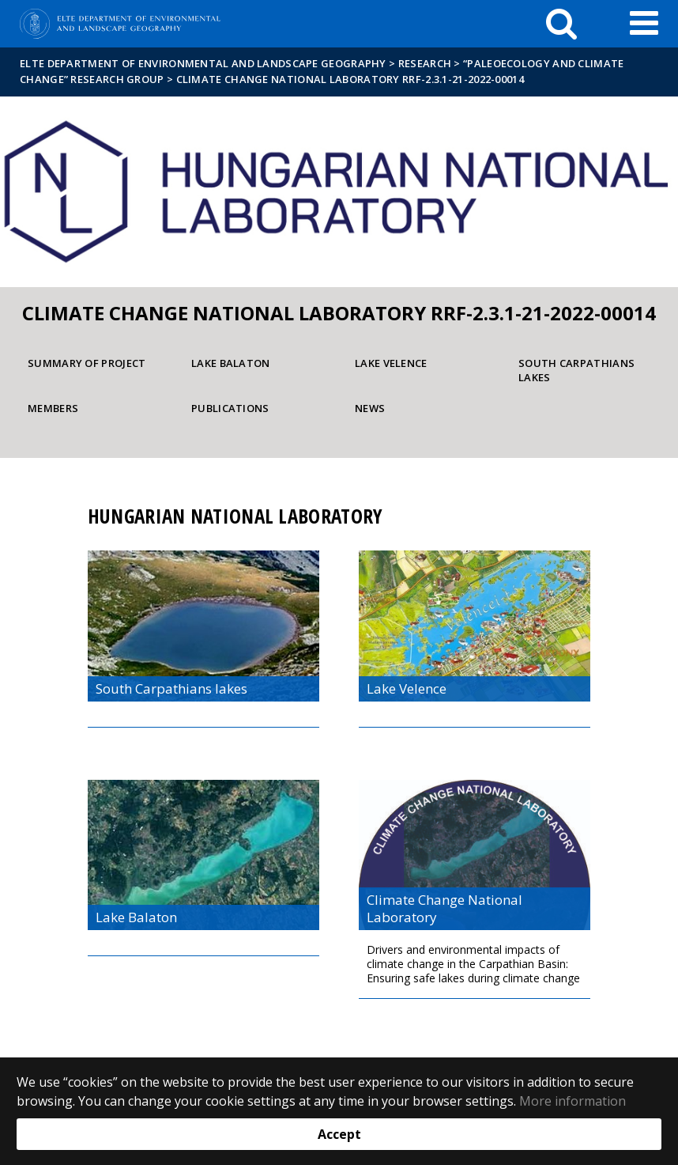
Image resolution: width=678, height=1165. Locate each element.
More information (572, 1101)
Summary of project (86, 363)
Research (424, 63)
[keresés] (561, 23)
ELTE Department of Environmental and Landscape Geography (203, 63)
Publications (230, 408)
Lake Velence (391, 363)
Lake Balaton (230, 363)
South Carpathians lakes (576, 370)
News (370, 408)
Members (53, 408)
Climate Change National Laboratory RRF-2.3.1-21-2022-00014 (350, 79)
